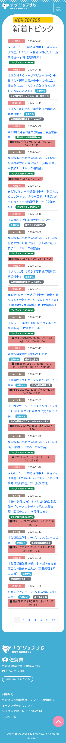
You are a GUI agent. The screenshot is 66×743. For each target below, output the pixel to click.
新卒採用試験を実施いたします (27, 354)
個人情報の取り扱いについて (22, 711)
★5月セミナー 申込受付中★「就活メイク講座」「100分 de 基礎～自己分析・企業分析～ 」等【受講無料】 (33, 52)
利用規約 (7, 694)
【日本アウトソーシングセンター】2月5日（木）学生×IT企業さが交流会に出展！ (32, 411)
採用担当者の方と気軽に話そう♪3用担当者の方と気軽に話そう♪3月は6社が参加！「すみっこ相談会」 (32, 243)
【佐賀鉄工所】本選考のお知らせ (29, 220)
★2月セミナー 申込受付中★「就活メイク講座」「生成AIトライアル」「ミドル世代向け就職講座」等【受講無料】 (33, 478)
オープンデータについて (17, 705)
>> (53, 620)
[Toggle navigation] (58, 7)
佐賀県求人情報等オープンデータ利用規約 (28, 700)
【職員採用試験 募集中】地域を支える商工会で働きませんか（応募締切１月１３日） (32, 568)
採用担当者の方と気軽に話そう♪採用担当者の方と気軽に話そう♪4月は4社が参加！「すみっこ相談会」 (32, 163)
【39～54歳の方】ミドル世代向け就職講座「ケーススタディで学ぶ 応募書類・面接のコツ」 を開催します (32, 506)
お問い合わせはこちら (17, 679)
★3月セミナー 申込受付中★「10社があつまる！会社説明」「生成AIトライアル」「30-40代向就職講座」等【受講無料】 (33, 299)
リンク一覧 (9, 717)
